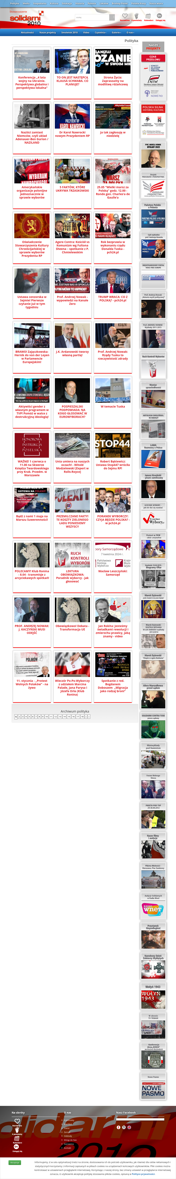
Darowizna (69, 1144)
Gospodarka (39, 3)
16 (73, 716)
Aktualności (27, 32)
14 (64, 716)
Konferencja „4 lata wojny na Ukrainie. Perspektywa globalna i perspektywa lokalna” (32, 82)
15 (69, 716)
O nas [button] (130, 32)
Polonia (92, 3)
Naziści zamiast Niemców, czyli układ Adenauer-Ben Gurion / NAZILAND (32, 137)
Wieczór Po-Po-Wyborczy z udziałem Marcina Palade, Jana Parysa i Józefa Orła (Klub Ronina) (72, 687)
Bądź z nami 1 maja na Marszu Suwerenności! (32, 518)
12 (55, 716)
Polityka (14, 3)
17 (78, 716)
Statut (66, 1128)
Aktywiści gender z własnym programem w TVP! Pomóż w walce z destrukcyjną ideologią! (32, 412)
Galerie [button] (116, 32)
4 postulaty (69, 1120)
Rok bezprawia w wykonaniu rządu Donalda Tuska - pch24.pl (113, 247)
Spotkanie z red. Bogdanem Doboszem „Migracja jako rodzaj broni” (113, 686)
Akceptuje (14, 1162)
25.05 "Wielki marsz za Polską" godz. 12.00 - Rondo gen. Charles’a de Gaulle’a (113, 192)
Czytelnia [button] (100, 32)
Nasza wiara (156, 3)
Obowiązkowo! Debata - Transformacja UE (72, 627)
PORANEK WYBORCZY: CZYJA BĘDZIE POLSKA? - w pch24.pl (113, 520)
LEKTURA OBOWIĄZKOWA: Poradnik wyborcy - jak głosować (72, 576)
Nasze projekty (47, 32)
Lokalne (104, 3)
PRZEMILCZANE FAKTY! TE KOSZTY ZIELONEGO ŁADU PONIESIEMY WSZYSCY (72, 521)
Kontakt (67, 1148)
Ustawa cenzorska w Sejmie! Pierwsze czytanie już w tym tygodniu (31, 302)
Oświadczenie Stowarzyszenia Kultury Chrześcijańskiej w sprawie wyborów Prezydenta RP (32, 248)
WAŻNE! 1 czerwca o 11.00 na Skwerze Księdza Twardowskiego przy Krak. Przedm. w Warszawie (32, 468)
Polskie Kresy (138, 3)
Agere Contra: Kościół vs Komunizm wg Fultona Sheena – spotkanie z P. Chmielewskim (72, 247)
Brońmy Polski (120, 3)
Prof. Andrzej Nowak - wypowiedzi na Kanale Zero (72, 300)
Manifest (68, 1124)
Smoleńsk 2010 (69, 32)
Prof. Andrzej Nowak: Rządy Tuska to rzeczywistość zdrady (113, 355)
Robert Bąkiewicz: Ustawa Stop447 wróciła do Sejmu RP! (113, 465)
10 (47, 716)
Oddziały (68, 1136)
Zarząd (67, 1132)
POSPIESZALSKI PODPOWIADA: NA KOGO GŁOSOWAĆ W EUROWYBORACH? (72, 412)
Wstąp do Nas (70, 1140)
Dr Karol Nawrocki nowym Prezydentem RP (72, 134)
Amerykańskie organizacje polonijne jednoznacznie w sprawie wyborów (32, 192)
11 (51, 716)
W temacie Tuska (113, 406)
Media (26, 3)
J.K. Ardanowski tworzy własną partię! (72, 353)
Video (86, 32)
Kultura (54, 3)
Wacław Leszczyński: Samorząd (112, 572)
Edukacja (67, 3)
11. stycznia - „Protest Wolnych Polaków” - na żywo (32, 684)
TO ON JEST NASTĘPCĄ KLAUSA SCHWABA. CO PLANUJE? (72, 81)
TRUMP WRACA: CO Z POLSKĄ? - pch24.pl (113, 298)
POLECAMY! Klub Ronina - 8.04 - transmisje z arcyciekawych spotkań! (32, 574)
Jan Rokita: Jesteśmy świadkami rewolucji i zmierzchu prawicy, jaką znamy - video (113, 631)
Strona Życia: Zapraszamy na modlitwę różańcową (113, 81)
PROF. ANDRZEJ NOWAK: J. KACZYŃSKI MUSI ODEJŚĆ (32, 629)
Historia (79, 3)
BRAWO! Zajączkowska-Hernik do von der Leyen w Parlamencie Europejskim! (32, 357)
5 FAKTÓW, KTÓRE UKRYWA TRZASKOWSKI (72, 188)
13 (60, 716)
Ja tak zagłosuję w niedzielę (113, 134)
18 (82, 716)
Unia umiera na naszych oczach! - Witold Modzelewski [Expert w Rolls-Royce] (72, 467)
